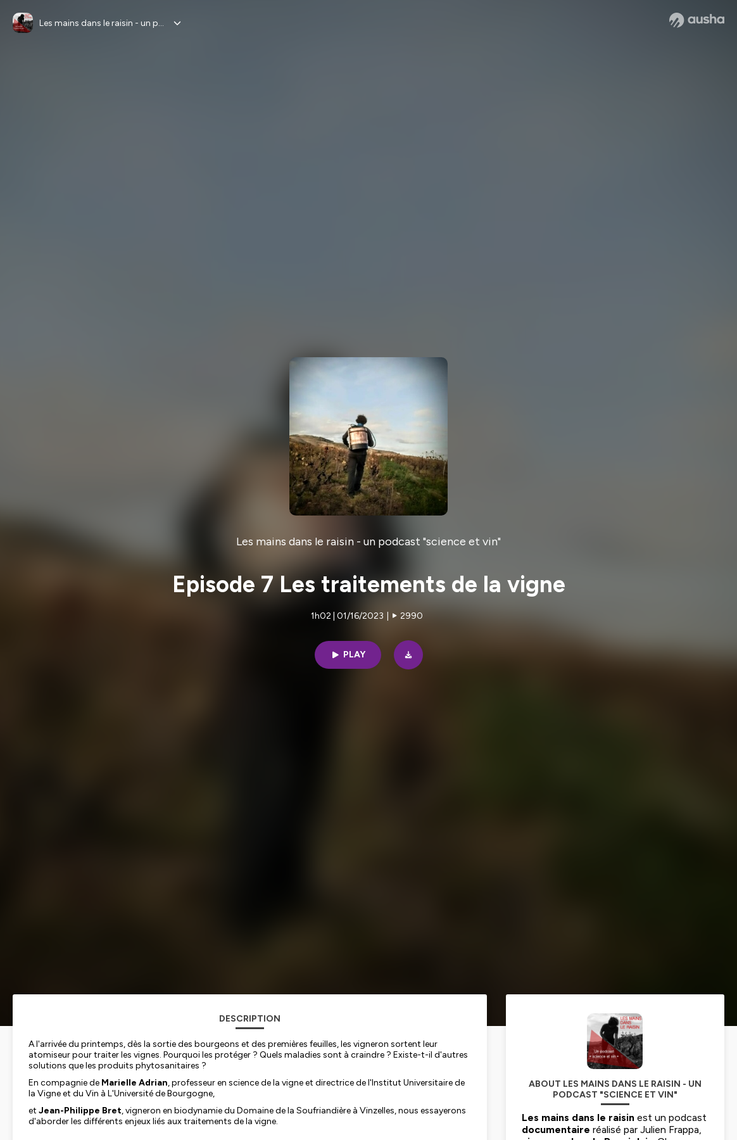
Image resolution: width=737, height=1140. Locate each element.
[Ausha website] (696, 20)
